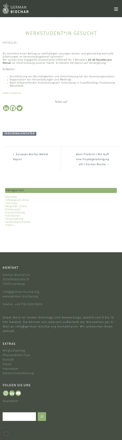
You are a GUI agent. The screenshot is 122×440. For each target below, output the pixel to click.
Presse (7, 364)
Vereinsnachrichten (19, 134)
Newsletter (10, 401)
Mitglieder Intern (16, 206)
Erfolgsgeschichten (17, 200)
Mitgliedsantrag (14, 351)
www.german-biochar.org (20, 296)
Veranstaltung (14, 219)
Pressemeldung (15, 213)
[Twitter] (20, 108)
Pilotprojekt (13, 210)
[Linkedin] (6, 108)
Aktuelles (10, 43)
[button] (6, 434)
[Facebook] (13, 108)
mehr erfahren (12, 93)
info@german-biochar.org (21, 292)
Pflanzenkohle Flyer (16, 355)
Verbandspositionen (18, 222)
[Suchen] (42, 416)
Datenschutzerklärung (18, 373)
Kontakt (8, 360)
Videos (9, 225)
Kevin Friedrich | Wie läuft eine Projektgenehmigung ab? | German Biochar (92, 159)
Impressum (10, 369)
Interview (11, 203)
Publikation (12, 216)
